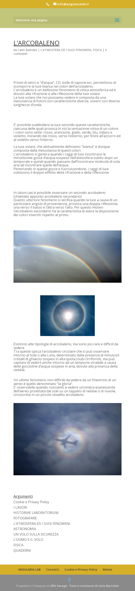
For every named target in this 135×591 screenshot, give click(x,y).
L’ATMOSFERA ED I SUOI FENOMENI (41, 523)
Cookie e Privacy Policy (31, 502)
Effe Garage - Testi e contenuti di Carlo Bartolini (85, 586)
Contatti (52, 569)
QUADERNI (22, 550)
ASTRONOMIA (24, 529)
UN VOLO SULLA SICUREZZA (36, 534)
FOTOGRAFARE (25, 518)
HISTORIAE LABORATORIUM (36, 512)
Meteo (107, 569)
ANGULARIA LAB (29, 569)
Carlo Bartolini (27, 50)
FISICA (97, 50)
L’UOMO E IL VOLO (28, 539)
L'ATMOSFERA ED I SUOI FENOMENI (65, 50)
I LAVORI (20, 507)
